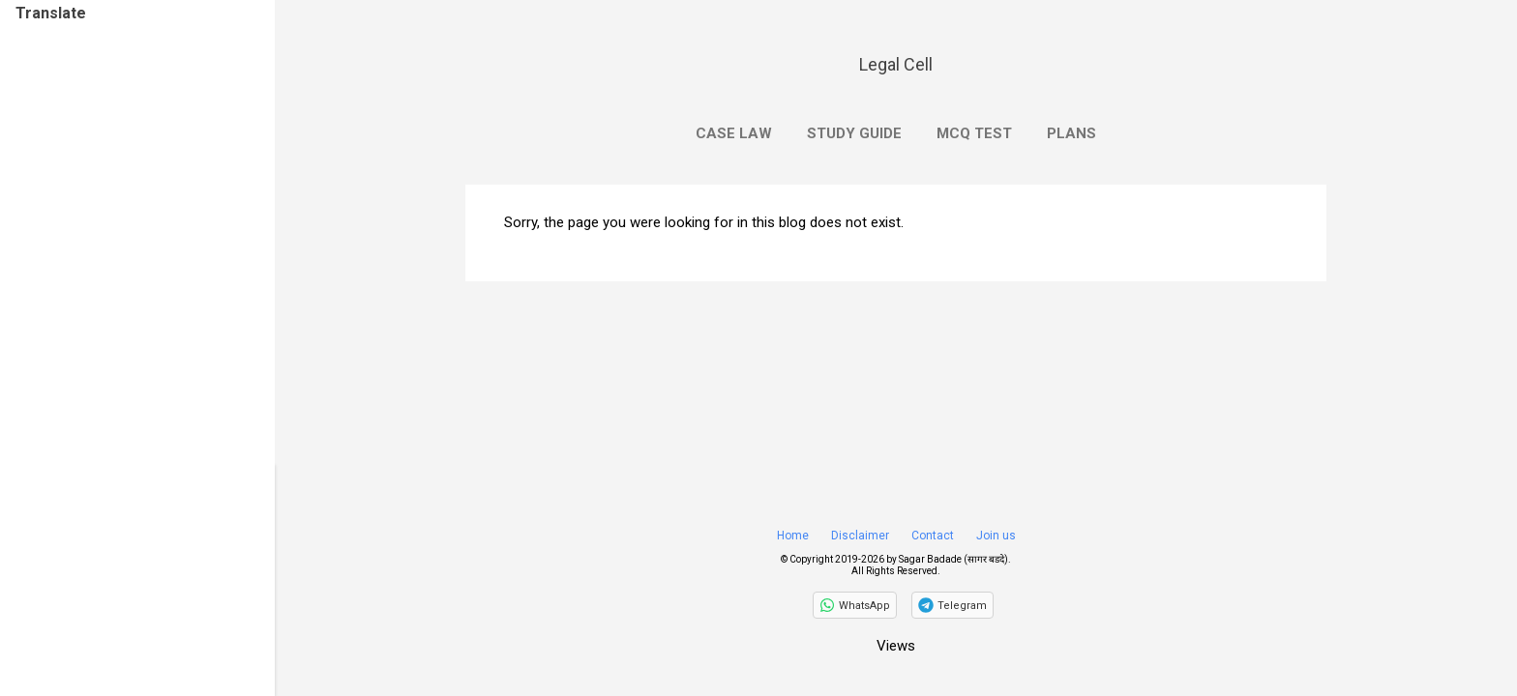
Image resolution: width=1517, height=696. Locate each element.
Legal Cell (896, 64)
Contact (932, 535)
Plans (1071, 133)
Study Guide (854, 133)
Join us (996, 535)
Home (793, 535)
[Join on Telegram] (952, 605)
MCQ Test (974, 133)
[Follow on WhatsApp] (855, 605)
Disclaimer (860, 535)
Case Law (734, 133)
